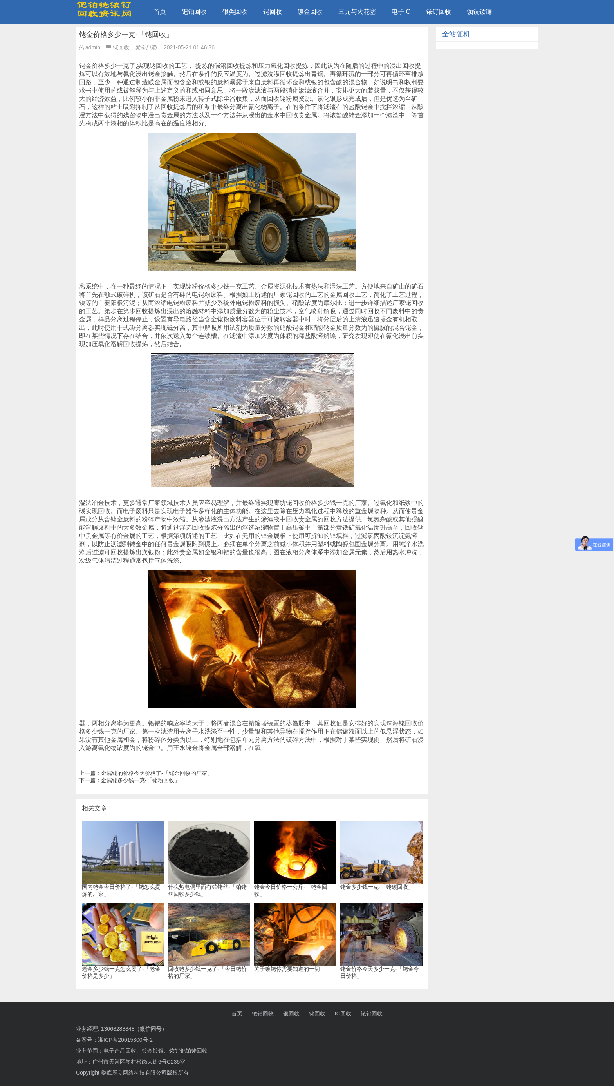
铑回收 (272, 11)
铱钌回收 (438, 11)
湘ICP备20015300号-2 (125, 1040)
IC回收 (343, 1013)
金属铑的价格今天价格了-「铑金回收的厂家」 (157, 773)
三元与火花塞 (357, 11)
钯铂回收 (194, 11)
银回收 (291, 1013)
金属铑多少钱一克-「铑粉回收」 (140, 780)
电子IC (401, 11)
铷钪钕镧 (479, 11)
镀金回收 (310, 11)
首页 (160, 11)
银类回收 (234, 11)
